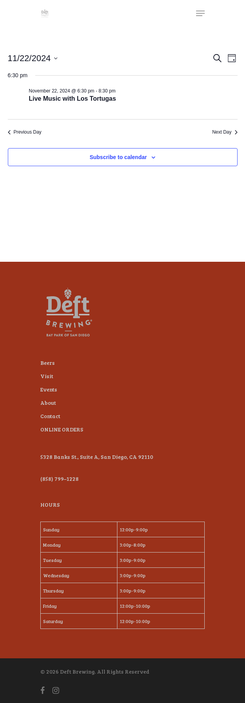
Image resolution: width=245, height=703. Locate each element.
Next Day (224, 132)
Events (48, 389)
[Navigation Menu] (200, 13)
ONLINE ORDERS (61, 429)
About (48, 402)
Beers (47, 362)
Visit (46, 376)
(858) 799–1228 (59, 478)
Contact (50, 416)
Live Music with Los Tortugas (72, 98)
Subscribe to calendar (118, 157)
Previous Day (24, 132)
